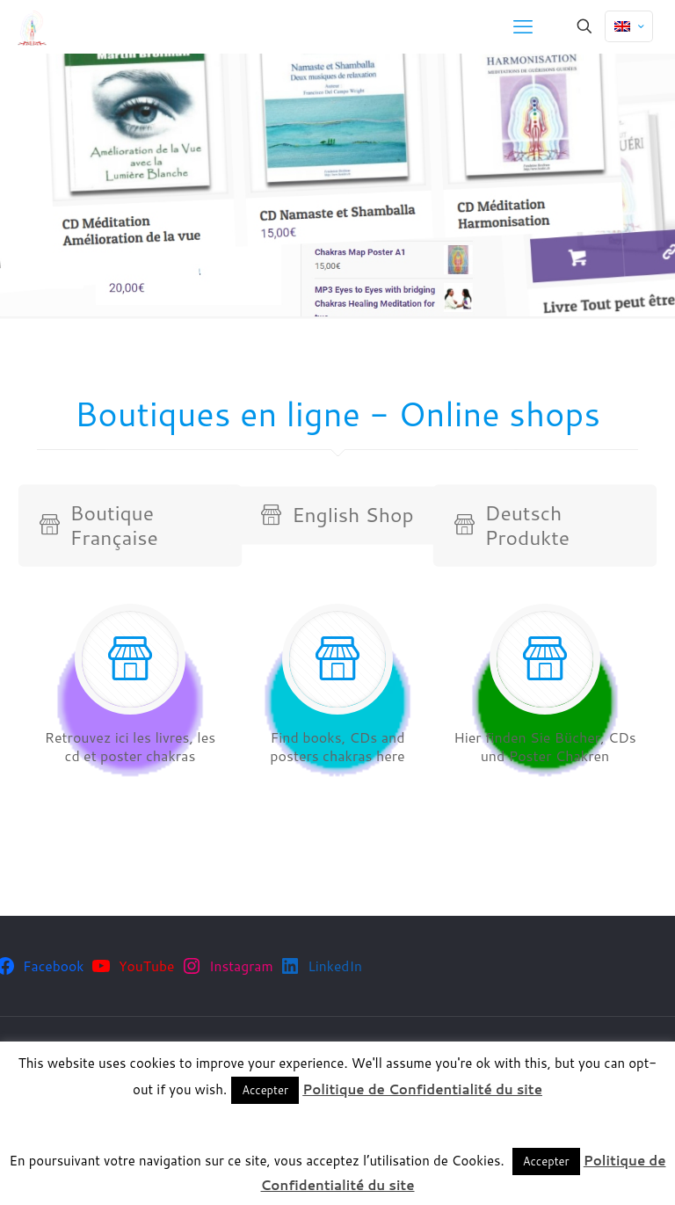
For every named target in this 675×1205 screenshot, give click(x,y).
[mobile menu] (523, 26)
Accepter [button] (265, 1090)
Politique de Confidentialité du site (422, 1089)
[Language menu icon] (629, 26)
